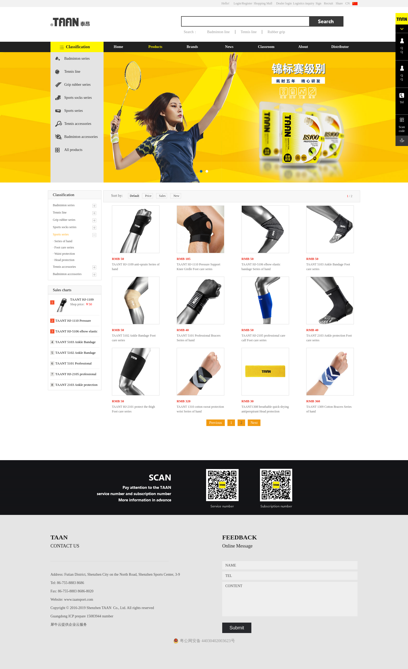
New (176, 196)
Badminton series (77, 58)
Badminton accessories (81, 137)
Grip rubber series (77, 85)
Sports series (73, 111)
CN (347, 3)
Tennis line (249, 32)
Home (118, 47)
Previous (215, 423)
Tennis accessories (77, 124)
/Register (246, 3)
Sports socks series (78, 98)
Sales (162, 196)
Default (134, 196)
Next (254, 423)
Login (237, 3)
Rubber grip (276, 32)
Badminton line (218, 32)
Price (148, 196)
